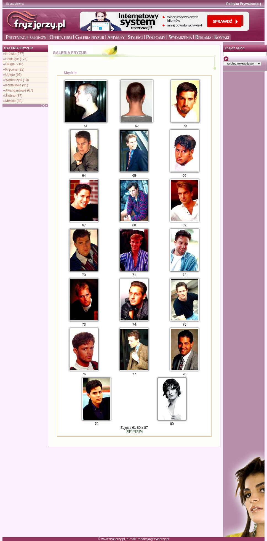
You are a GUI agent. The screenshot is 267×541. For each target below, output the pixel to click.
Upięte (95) (13, 75)
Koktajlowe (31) (16, 85)
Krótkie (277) (14, 54)
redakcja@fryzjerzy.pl (153, 539)
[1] (127, 431)
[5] (141, 431)
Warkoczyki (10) (17, 80)
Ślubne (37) (13, 96)
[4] (137, 431)
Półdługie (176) (16, 59)
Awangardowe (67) (19, 90)
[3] (134, 431)
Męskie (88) (14, 101)
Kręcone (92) (14, 69)
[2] (130, 431)
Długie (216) (14, 64)
